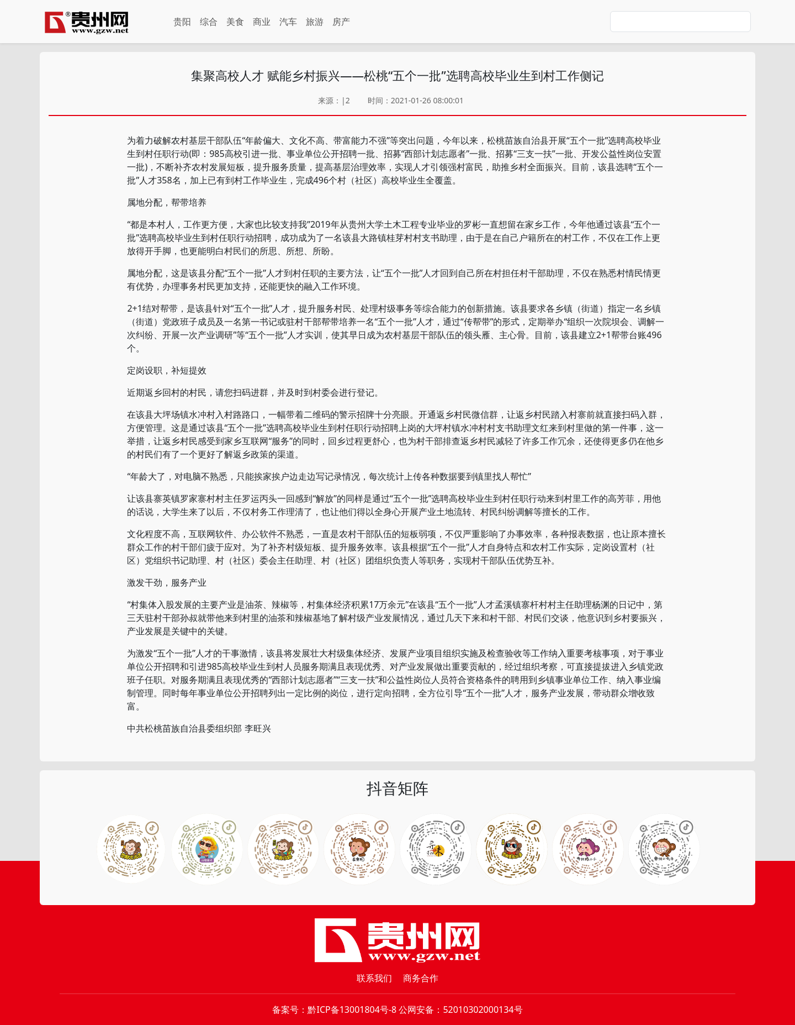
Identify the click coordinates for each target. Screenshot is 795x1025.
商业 (262, 21)
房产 (341, 21)
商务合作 (420, 978)
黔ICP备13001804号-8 (352, 1009)
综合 (209, 21)
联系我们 (374, 978)
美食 (235, 21)
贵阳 (182, 21)
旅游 (315, 21)
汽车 (288, 21)
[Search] (680, 21)
